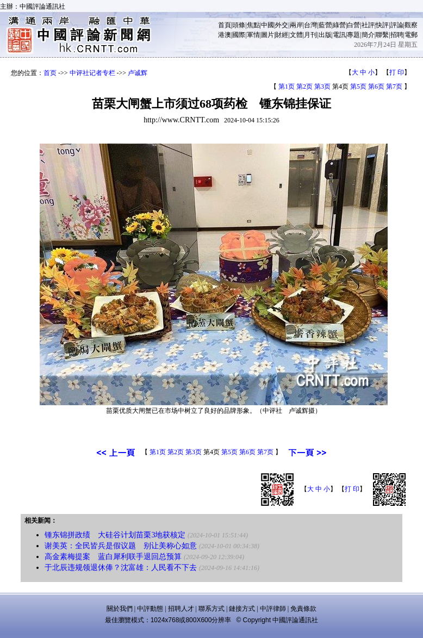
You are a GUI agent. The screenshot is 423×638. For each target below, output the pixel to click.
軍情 (253, 35)
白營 (353, 25)
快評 (382, 25)
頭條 (238, 25)
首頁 (224, 25)
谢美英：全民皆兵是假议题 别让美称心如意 (121, 546)
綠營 (339, 25)
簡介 (368, 35)
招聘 (396, 35)
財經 (281, 35)
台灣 (310, 25)
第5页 (358, 86)
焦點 (253, 25)
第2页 (304, 86)
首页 (50, 73)
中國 (267, 25)
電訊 (339, 35)
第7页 (394, 86)
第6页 (376, 86)
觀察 (411, 25)
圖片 (267, 35)
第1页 (286, 86)
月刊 (310, 35)
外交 (281, 25)
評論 (396, 25)
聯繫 (382, 35)
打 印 (396, 72)
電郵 (411, 35)
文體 (296, 35)
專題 (353, 35)
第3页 (322, 86)
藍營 (325, 25)
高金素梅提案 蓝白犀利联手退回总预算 (113, 557)
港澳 (224, 35)
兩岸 (296, 25)
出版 (325, 35)
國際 (238, 35)
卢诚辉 (137, 73)
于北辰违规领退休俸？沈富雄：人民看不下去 (121, 567)
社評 (368, 25)
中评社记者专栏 (92, 73)
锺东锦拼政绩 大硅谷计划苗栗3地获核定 (115, 535)
